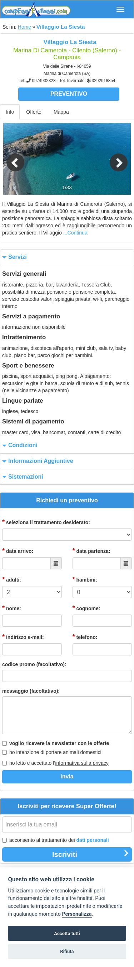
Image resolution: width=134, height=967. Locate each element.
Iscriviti (90, 854)
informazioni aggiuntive (36, 461)
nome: (11, 608)
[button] (10, 159)
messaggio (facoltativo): (31, 691)
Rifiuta (67, 951)
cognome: (86, 608)
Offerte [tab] (33, 112)
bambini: (85, 579)
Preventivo (68, 94)
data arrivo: (17, 550)
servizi (13, 257)
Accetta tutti (67, 933)
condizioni (19, 445)
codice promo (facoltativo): (34, 664)
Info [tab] (10, 112)
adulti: (11, 579)
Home (24, 27)
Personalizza (76, 914)
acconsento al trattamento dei (55, 840)
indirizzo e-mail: (23, 636)
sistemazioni (21, 477)
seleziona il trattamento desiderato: (46, 522)
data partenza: (91, 550)
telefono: (85, 636)
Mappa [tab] (61, 112)
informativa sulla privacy (81, 763)
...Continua (75, 233)
